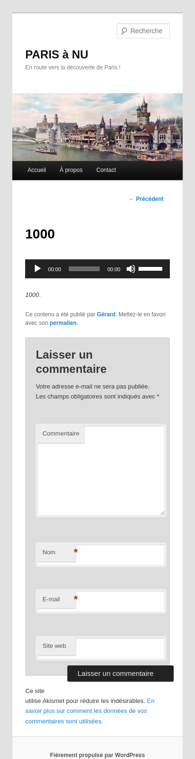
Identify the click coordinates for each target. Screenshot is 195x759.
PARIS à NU (56, 54)
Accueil (37, 170)
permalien (63, 323)
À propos (71, 170)
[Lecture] (37, 269)
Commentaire (60, 433)
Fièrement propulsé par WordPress (97, 755)
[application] (97, 268)
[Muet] (131, 269)
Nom (58, 553)
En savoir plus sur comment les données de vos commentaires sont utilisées (89, 710)
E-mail (58, 600)
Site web (54, 645)
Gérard (106, 314)
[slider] (84, 268)
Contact (106, 170)
